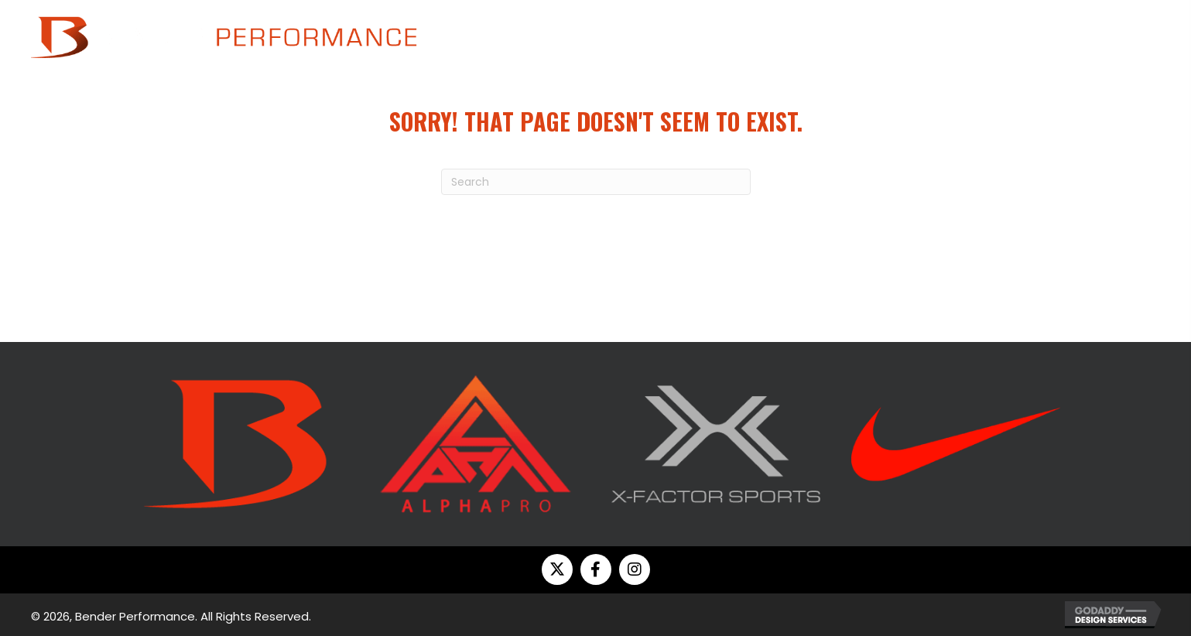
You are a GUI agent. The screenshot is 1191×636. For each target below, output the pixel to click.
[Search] (596, 182)
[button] (557, 569)
